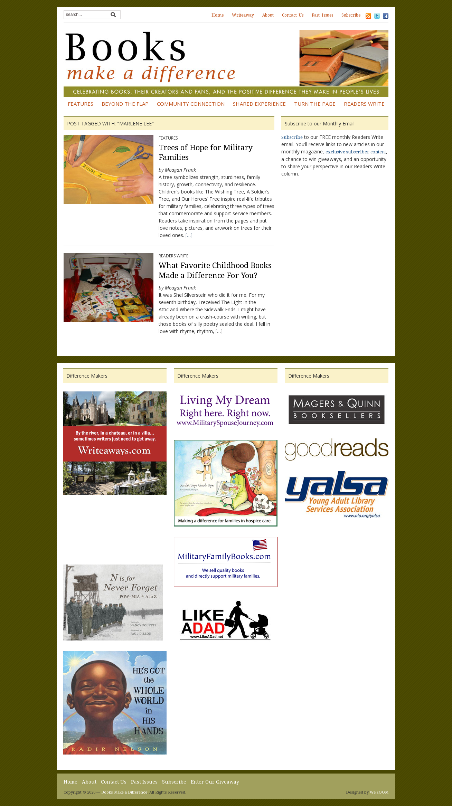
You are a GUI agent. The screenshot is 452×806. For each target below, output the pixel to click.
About (268, 15)
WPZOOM (379, 792)
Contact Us (292, 15)
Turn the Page (315, 103)
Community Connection (191, 103)
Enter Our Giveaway (215, 782)
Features (80, 103)
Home (217, 15)
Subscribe (350, 15)
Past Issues (322, 15)
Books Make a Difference (124, 792)
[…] (189, 235)
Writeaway (243, 15)
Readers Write (364, 103)
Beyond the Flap (125, 103)
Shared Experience (259, 103)
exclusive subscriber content (356, 151)
